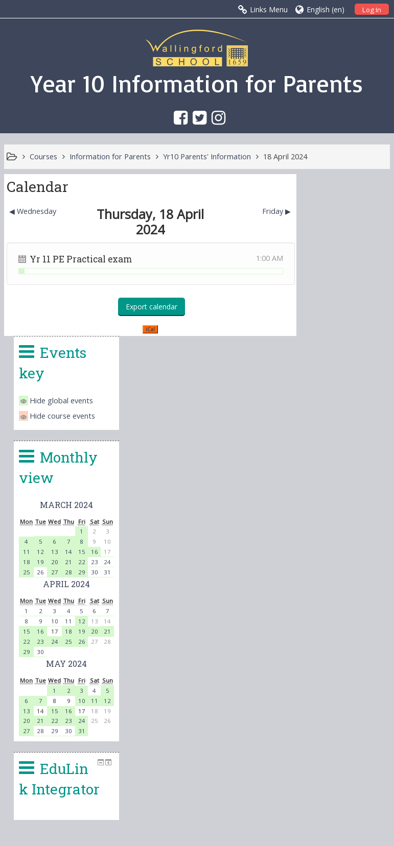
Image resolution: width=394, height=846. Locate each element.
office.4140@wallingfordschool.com (267, 736)
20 (341, 400)
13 (341, 390)
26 (328, 410)
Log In (371, 9)
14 (355, 390)
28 (355, 410)
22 (366, 400)
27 (341, 410)
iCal (147, 329)
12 (328, 390)
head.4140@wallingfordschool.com (271, 748)
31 (366, 569)
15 (366, 390)
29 (366, 410)
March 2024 (351, 342)
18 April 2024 (285, 156)
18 (314, 400)
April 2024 (351, 422)
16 (376, 390)
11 (314, 390)
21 (355, 400)
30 (376, 410)
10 (341, 459)
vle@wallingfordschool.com (238, 761)
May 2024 (351, 501)
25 (314, 410)
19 (328, 400)
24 (341, 480)
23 (376, 400)
